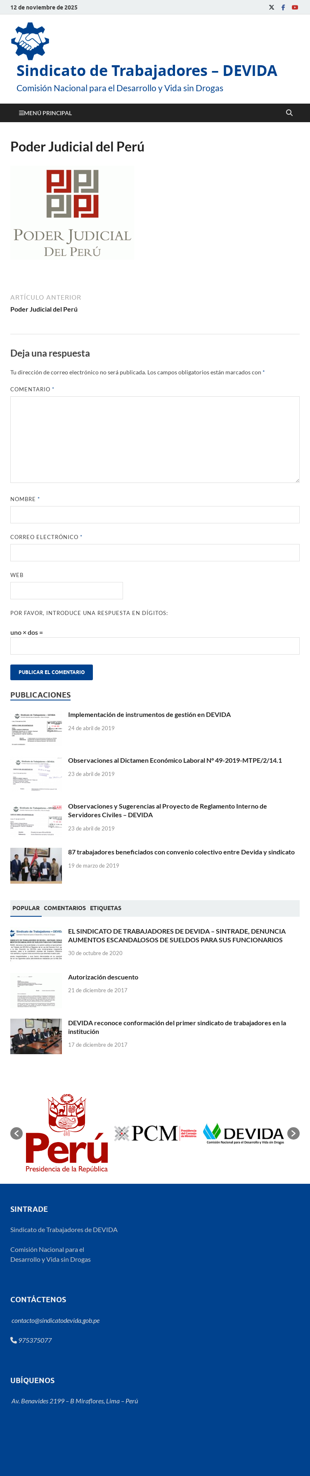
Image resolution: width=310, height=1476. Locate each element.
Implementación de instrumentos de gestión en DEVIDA (149, 714)
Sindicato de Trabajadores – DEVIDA (147, 70)
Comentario (32, 389)
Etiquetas (105, 908)
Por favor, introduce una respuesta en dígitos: (89, 613)
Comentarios (65, 908)
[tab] (26, 908)
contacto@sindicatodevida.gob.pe (54, 1320)
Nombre (25, 499)
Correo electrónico (46, 537)
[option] (67, 1133)
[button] (16, 1133)
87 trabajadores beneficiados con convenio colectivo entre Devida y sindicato (181, 852)
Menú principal (48, 112)
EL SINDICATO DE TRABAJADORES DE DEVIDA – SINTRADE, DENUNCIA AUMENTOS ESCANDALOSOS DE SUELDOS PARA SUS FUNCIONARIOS (177, 935)
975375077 (31, 1340)
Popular (26, 908)
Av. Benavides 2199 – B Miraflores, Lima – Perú (74, 1401)
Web (17, 575)
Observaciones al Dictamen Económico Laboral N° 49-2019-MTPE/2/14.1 (175, 760)
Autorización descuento (103, 977)
